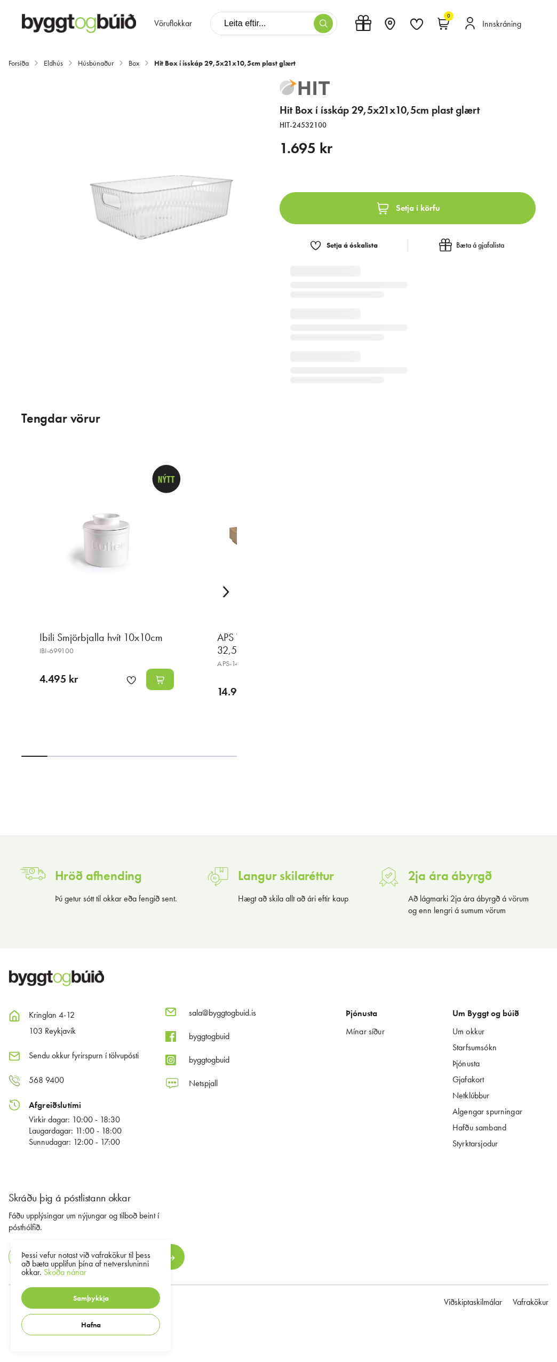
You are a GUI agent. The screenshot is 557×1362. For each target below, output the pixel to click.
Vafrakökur (530, 1302)
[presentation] (173, 23)
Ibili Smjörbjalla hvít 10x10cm (101, 637)
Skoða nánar (65, 1272)
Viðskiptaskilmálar (473, 1302)
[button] (90, 1298)
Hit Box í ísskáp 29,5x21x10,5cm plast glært (225, 63)
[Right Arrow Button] (226, 592)
